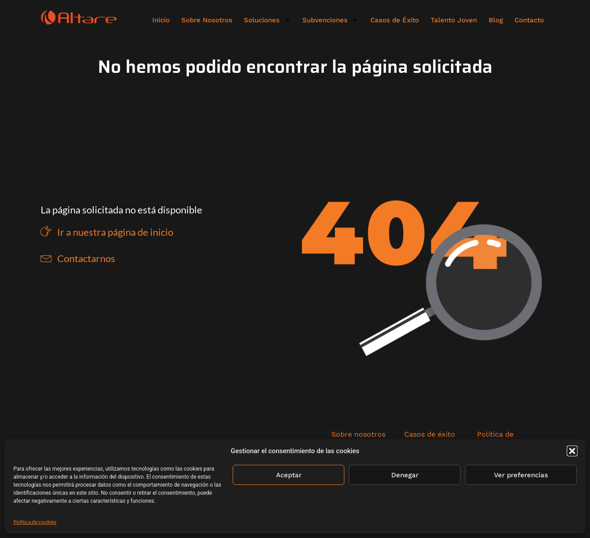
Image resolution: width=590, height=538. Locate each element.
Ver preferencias (521, 475)
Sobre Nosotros (206, 20)
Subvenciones (330, 20)
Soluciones (267, 20)
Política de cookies (34, 521)
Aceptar (288, 475)
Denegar (404, 475)
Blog (496, 20)
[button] (572, 450)
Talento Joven (454, 20)
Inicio (161, 20)
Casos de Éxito (394, 20)
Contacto (529, 20)
